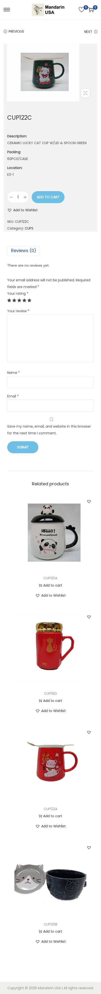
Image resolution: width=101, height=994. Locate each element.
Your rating (17, 293)
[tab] (50, 250)
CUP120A (50, 578)
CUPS (29, 228)
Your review (18, 311)
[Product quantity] (18, 197)
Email (13, 396)
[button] (22, 210)
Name (13, 372)
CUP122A (50, 808)
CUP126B (50, 924)
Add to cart (48, 197)
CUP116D (50, 693)
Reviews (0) (23, 250)
